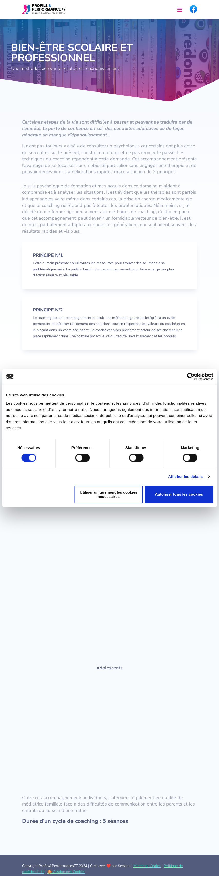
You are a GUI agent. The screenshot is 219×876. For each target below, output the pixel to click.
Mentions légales (147, 865)
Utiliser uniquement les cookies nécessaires (109, 494)
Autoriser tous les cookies (179, 494)
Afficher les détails (185, 476)
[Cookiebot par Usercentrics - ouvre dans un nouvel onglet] (190, 376)
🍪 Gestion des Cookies (66, 871)
